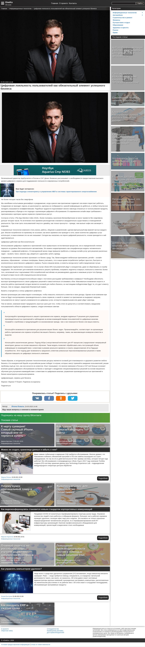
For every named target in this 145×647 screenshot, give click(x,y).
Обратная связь (7, 631)
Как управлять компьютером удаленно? (21, 569)
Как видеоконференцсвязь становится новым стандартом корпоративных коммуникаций (46, 509)
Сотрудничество (53, 629)
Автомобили (118, 15)
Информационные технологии (10, 443)
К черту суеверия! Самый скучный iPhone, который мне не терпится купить (17, 431)
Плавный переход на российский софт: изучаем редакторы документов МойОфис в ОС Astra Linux (17, 552)
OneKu (9, 2)
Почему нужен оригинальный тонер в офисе (16, 489)
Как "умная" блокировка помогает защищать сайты (73, 429)
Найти (140, 3)
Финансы (116, 20)
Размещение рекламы (55, 631)
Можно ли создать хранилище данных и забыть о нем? (29, 450)
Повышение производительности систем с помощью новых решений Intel (71, 550)
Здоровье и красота (120, 28)
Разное (115, 30)
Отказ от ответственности (40, 645)
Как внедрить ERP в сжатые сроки (14, 607)
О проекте (63, 3)
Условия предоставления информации (15, 645)
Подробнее (103, 479)
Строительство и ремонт (122, 17)
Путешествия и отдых (121, 22)
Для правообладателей (55, 633)
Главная (54, 3)
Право (115, 32)
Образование (118, 25)
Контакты (73, 3)
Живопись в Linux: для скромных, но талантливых (72, 489)
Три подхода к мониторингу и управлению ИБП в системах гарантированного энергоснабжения (56, 191)
